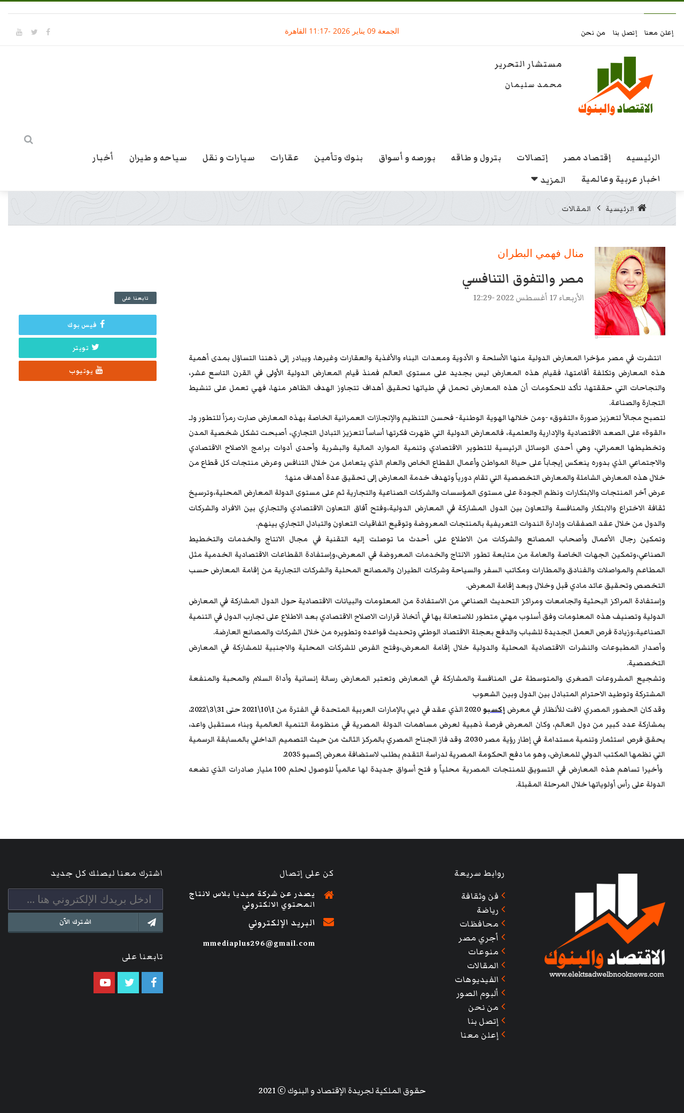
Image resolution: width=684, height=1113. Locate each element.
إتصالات (532, 157)
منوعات (483, 951)
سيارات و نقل (229, 157)
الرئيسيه (643, 157)
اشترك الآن (110, 922)
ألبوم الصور (477, 993)
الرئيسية (626, 209)
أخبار (103, 157)
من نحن (594, 33)
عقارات (284, 157)
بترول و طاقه (476, 157)
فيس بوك (86, 325)
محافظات (479, 923)
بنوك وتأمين (338, 157)
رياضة (488, 910)
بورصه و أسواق (407, 157)
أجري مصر (478, 937)
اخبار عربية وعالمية (620, 179)
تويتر (86, 348)
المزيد (553, 180)
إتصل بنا (626, 33)
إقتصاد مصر (587, 157)
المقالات (577, 209)
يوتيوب (86, 370)
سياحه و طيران (158, 157)
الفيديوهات (477, 979)
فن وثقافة (480, 896)
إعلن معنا (659, 33)
